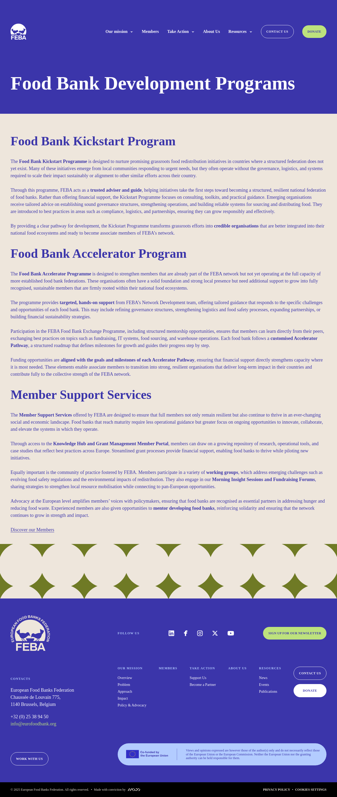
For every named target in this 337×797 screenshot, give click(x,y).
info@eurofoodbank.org (33, 723)
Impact (123, 698)
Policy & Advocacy (132, 705)
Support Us (198, 678)
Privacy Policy (276, 789)
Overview (125, 678)
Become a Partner (203, 685)
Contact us (277, 31)
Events (264, 685)
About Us (211, 31)
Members (150, 31)
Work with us (29, 759)
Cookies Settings (310, 789)
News (263, 678)
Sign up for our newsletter (294, 633)
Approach (125, 692)
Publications (268, 692)
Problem (124, 685)
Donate (314, 31)
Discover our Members (32, 529)
